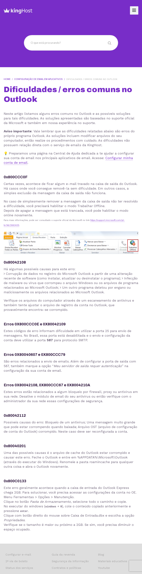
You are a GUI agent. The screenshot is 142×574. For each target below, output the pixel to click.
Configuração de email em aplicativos (38, 79)
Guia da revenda (63, 554)
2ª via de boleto (17, 561)
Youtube (104, 568)
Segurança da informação (70, 561)
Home (7, 79)
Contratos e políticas (66, 568)
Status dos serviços (19, 568)
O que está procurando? (46, 42)
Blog (101, 554)
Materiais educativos (112, 561)
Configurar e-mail (18, 554)
